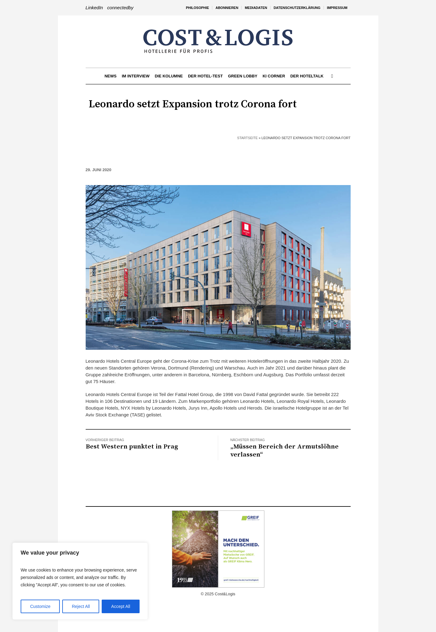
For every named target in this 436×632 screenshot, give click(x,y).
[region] (80, 581)
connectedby (120, 7)
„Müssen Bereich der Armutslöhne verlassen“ (284, 451)
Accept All (120, 606)
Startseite (247, 138)
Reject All (81, 606)
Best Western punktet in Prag (132, 447)
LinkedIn (94, 7)
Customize (40, 606)
